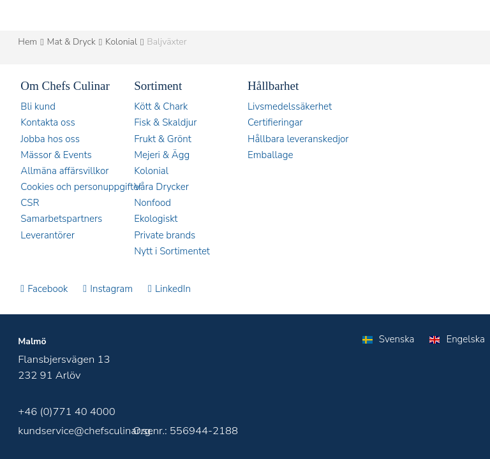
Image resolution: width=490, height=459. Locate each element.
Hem (27, 42)
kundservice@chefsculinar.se (85, 430)
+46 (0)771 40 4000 (66, 411)
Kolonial (121, 42)
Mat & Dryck (71, 42)
